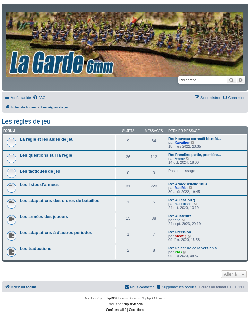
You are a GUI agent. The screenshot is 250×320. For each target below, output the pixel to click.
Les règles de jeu (26, 121)
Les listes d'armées (39, 184)
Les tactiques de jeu (40, 171)
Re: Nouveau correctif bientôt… (194, 139)
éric (177, 220)
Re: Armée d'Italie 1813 (187, 184)
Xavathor (182, 142)
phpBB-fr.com (133, 304)
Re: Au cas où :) (181, 200)
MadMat (181, 188)
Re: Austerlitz (179, 216)
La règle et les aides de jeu (46, 139)
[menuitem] (39, 97)
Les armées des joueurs (44, 216)
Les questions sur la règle (46, 155)
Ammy (180, 158)
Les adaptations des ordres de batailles (59, 200)
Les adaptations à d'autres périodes (56, 232)
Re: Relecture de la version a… (194, 248)
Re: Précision (179, 232)
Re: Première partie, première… (194, 155)
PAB (178, 252)
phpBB (110, 298)
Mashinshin (184, 204)
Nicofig (180, 236)
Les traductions (35, 248)
